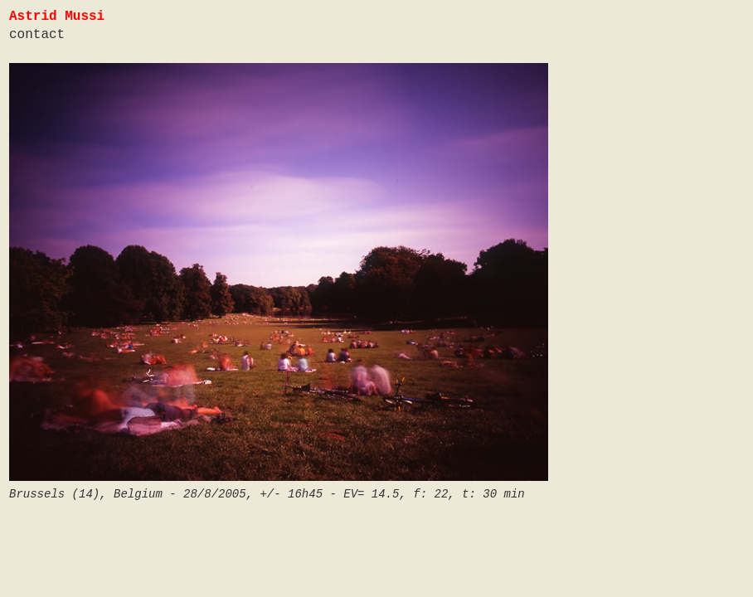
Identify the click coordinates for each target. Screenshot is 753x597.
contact (37, 34)
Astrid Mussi (56, 16)
